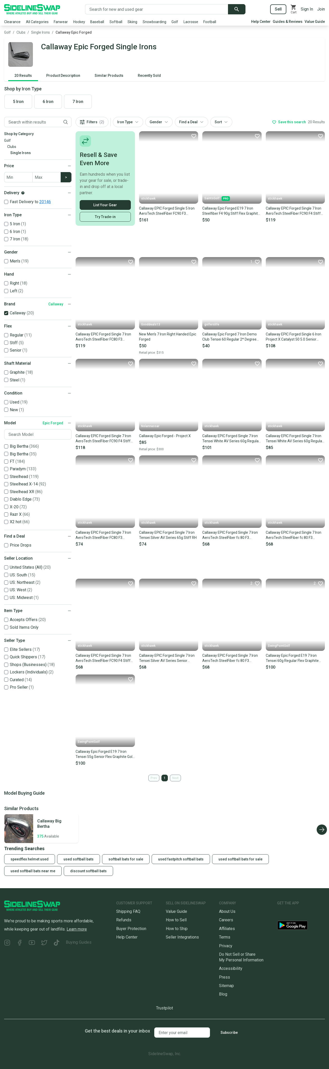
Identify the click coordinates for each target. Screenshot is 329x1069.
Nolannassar (150, 426)
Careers (226, 919)
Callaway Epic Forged (74, 32)
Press (224, 977)
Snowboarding (154, 22)
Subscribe (229, 1032)
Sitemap (226, 985)
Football (209, 22)
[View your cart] (293, 9)
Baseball (97, 22)
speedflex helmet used (30, 859)
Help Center (261, 22)
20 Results (23, 75)
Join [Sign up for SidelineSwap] (321, 9)
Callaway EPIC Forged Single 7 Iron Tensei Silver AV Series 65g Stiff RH (168, 535)
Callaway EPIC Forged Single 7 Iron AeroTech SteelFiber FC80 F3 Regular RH (103, 337)
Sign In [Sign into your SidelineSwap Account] (307, 9)
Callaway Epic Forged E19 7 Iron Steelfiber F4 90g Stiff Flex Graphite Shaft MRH (231, 211)
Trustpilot (164, 1008)
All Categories (37, 22)
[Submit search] (236, 9)
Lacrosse (191, 22)
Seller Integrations (182, 937)
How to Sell (176, 919)
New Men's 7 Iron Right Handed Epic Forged (167, 336)
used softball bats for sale (240, 859)
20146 (45, 201)
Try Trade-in (105, 217)
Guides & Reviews (288, 22)
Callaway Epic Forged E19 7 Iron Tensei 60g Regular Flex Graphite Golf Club (292, 658)
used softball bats (78, 859)
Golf (174, 22)
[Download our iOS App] (296, 913)
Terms (224, 937)
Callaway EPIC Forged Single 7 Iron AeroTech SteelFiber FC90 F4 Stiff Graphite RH (103, 658)
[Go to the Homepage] (32, 9)
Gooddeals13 (150, 324)
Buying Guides (79, 942)
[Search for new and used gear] (156, 9)
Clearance (12, 22)
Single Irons (40, 32)
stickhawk (148, 198)
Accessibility (230, 968)
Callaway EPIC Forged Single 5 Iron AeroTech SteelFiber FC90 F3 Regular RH (167, 211)
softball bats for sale (125, 859)
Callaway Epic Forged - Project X (165, 436)
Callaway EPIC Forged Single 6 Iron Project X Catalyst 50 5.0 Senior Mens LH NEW (293, 337)
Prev (154, 778)
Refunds (123, 919)
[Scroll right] (322, 829)
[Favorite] (193, 135)
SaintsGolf (217, 198)
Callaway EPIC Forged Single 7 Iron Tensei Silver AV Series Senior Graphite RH (167, 658)
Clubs (20, 32)
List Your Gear (105, 205)
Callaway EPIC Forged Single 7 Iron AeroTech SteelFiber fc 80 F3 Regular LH (230, 658)
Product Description (63, 75)
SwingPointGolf (279, 646)
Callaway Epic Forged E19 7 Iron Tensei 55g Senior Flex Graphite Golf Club (105, 754)
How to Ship (177, 928)
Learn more (77, 929)
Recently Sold (149, 75)
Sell (278, 9)
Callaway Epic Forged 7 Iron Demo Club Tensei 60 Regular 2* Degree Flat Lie (229, 337)
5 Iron (18, 101)
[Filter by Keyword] (32, 122)
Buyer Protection (131, 928)
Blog (223, 994)
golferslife (211, 324)
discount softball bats (88, 871)
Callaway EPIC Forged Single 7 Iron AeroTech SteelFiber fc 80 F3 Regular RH (230, 535)
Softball (115, 22)
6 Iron (48, 101)
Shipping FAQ (128, 911)
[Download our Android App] (301, 926)
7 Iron (77, 101)
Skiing (132, 22)
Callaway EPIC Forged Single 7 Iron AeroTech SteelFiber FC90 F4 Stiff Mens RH (103, 439)
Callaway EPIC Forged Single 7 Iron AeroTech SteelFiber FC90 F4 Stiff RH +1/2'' (293, 211)
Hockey (79, 22)
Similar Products (109, 75)
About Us (227, 911)
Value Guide (315, 22)
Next (175, 778)
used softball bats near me (33, 871)
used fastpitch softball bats (181, 859)
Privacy (225, 945)
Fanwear (61, 22)
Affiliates (227, 928)
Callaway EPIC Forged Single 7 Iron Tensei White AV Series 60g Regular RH (231, 439)
